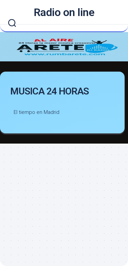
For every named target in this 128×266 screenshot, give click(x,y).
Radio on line (64, 12)
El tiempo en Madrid (36, 112)
